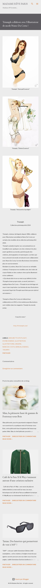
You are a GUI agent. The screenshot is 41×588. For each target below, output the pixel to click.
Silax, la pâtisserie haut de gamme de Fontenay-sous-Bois (20, 414)
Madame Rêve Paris (15, 3)
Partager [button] (6, 353)
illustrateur (20, 341)
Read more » (7, 439)
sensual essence (21, 347)
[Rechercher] (32, 4)
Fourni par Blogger (20, 579)
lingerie (18, 344)
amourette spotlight (17, 338)
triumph (6, 350)
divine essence (8, 341)
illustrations (8, 344)
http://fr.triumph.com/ (20, 326)
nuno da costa (9, 347)
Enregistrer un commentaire (12, 368)
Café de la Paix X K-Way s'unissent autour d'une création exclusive (19, 478)
